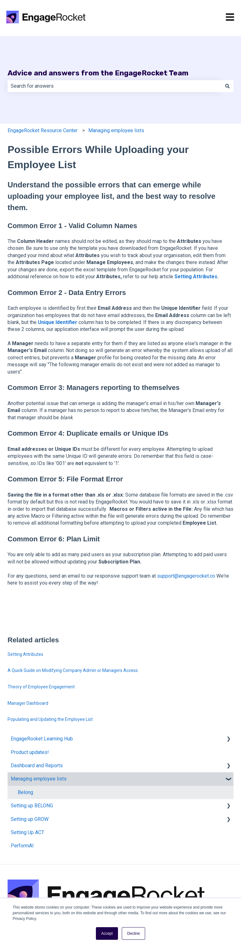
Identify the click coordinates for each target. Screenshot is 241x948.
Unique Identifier (58, 322)
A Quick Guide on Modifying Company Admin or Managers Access (73, 670)
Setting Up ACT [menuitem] (27, 832)
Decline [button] (133, 933)
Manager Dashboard (28, 703)
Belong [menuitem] (25, 792)
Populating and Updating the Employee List (50, 719)
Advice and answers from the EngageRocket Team (98, 72)
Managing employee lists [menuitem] (39, 779)
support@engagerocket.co (186, 576)
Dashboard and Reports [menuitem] (37, 765)
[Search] (227, 86)
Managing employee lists (116, 130)
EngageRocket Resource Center (43, 130)
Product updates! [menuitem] (30, 752)
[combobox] (114, 86)
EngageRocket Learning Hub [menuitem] (42, 739)
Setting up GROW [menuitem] (30, 819)
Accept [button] (107, 933)
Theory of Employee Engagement (41, 686)
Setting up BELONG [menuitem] (32, 806)
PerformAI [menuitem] (22, 846)
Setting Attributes (195, 277)
